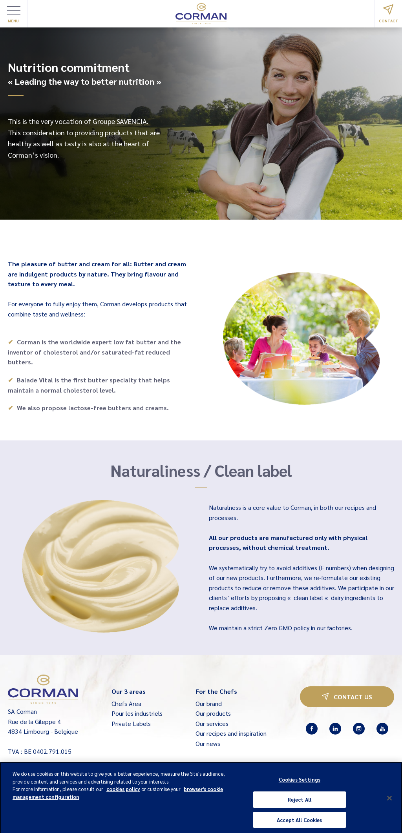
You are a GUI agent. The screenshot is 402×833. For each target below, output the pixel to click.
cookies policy (123, 793)
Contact (388, 13)
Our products (213, 713)
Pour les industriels (137, 713)
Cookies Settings (299, 783)
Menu (13, 14)
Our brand (209, 703)
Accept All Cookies (299, 824)
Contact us (347, 697)
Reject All (299, 803)
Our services (212, 723)
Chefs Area (126, 703)
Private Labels (131, 723)
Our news (208, 743)
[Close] (389, 802)
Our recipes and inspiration (231, 733)
